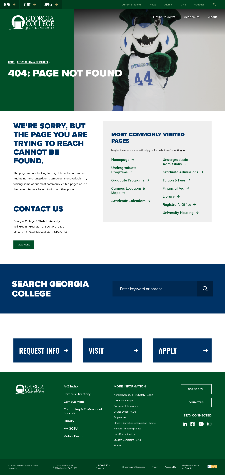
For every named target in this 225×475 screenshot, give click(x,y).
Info (9, 4)
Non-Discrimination (124, 434)
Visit (30, 4)
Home (11, 62)
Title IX (117, 445)
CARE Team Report (124, 400)
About (212, 17)
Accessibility (170, 467)
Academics (192, 17)
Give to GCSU (196, 389)
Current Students (131, 4)
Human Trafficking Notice (127, 428)
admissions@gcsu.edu (133, 467)
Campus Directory (77, 394)
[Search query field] (154, 289)
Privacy (155, 467)
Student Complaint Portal (127, 439)
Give (183, 4)
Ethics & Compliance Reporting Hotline (135, 422)
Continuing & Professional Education (83, 411)
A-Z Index (71, 386)
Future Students (164, 17)
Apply (51, 4)
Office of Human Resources (32, 62)
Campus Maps (74, 402)
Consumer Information (126, 406)
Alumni (168, 4)
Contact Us (196, 402)
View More (24, 244)
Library (69, 421)
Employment (120, 417)
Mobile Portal (73, 436)
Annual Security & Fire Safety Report (133, 394)
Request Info (43, 350)
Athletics (199, 4)
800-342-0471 (103, 467)
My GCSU (71, 428)
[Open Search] (214, 4)
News (153, 4)
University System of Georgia (190, 466)
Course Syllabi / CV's (125, 411)
